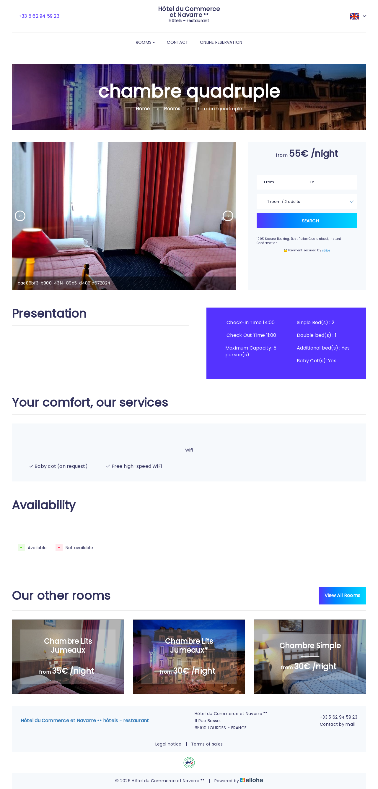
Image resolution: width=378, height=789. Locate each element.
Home (143, 108)
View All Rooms (342, 595)
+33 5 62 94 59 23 (335, 717)
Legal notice (168, 744)
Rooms (145, 42)
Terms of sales (207, 744)
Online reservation (221, 42)
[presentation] (20, 216)
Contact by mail (334, 724)
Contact (177, 42)
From (269, 182)
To (312, 182)
